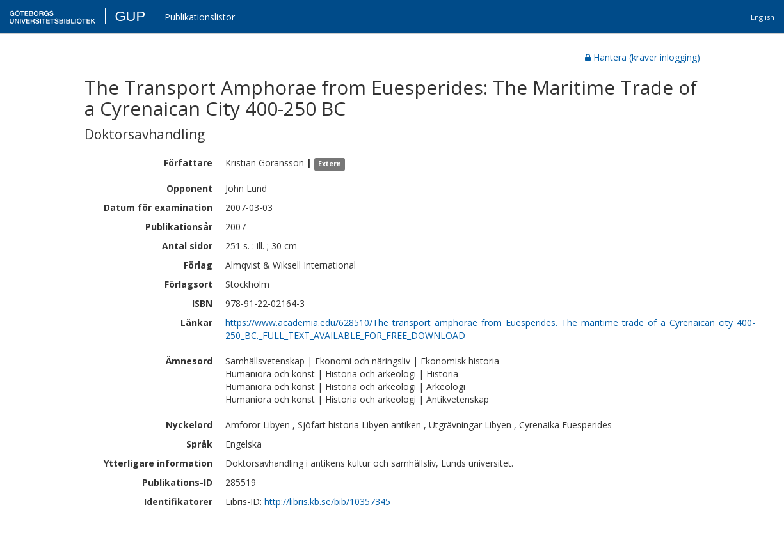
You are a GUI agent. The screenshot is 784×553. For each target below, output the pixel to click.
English (762, 17)
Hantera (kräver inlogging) (642, 57)
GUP (130, 16)
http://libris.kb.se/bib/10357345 (327, 501)
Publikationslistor (199, 17)
